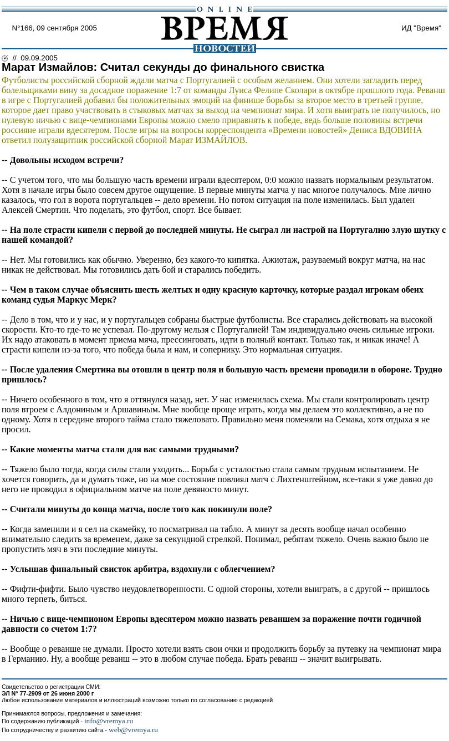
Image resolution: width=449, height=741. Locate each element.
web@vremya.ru (133, 729)
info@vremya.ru (108, 721)
